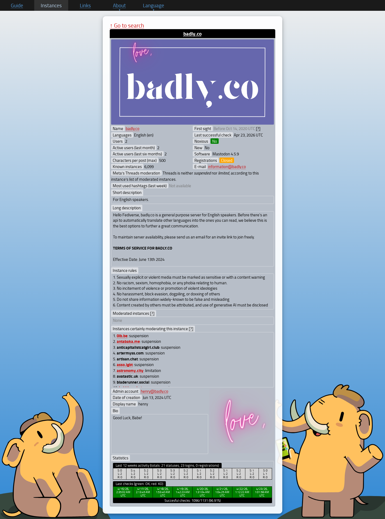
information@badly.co (227, 166)
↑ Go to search (127, 25)
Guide (17, 5)
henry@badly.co (154, 391)
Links (85, 5)
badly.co (192, 33)
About (119, 5)
